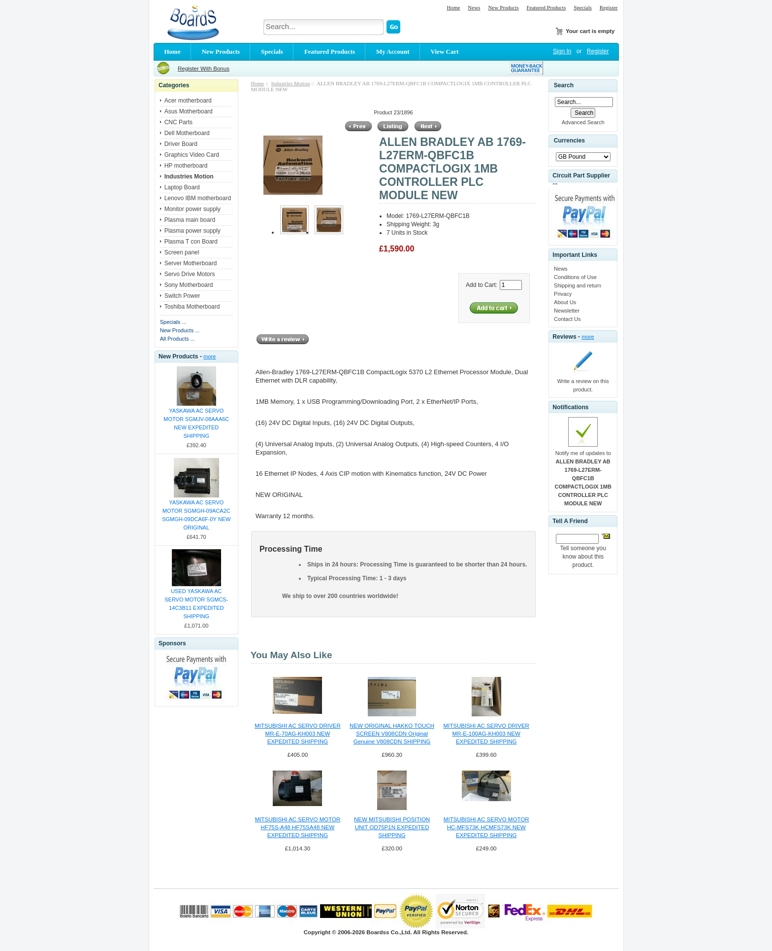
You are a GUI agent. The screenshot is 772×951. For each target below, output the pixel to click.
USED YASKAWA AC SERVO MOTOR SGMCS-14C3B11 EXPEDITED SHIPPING (196, 603)
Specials (583, 7)
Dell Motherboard (187, 133)
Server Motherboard (190, 263)
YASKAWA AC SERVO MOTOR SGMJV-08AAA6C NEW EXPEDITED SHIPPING (196, 423)
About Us (565, 302)
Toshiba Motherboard (192, 306)
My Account (393, 51)
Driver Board (180, 144)
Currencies (569, 141)
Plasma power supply (192, 230)
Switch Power (182, 295)
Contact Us (567, 319)
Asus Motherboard (188, 111)
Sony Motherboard (188, 285)
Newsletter (566, 311)
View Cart (445, 51)
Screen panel (181, 252)
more (209, 356)
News (474, 7)
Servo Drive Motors (189, 274)
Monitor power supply (192, 209)
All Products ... (177, 339)
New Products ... (180, 330)
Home (453, 7)
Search (564, 85)
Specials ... (173, 322)
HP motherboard (186, 165)
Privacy (563, 294)
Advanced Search (583, 122)
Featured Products (546, 7)
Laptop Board (182, 187)
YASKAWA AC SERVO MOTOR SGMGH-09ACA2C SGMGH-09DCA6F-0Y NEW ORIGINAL (196, 514)
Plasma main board (189, 219)
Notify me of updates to (583, 478)
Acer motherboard (188, 100)
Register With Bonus (203, 68)
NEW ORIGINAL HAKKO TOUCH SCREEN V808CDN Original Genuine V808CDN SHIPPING (392, 733)
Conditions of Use (575, 277)
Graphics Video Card (191, 154)
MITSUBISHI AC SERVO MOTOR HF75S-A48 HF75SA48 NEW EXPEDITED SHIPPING (298, 827)
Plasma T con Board (191, 241)
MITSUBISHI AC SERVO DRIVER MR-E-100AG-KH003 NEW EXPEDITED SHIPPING (486, 733)
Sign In (562, 51)
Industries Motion (290, 83)
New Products (503, 7)
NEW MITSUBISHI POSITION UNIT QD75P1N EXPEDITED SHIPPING (392, 827)
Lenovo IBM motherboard (197, 198)
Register (609, 7)
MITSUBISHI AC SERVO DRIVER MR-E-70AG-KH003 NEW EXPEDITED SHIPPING (297, 733)
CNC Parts (178, 122)
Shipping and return (577, 285)
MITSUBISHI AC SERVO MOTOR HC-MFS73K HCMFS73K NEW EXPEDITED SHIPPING (486, 827)
